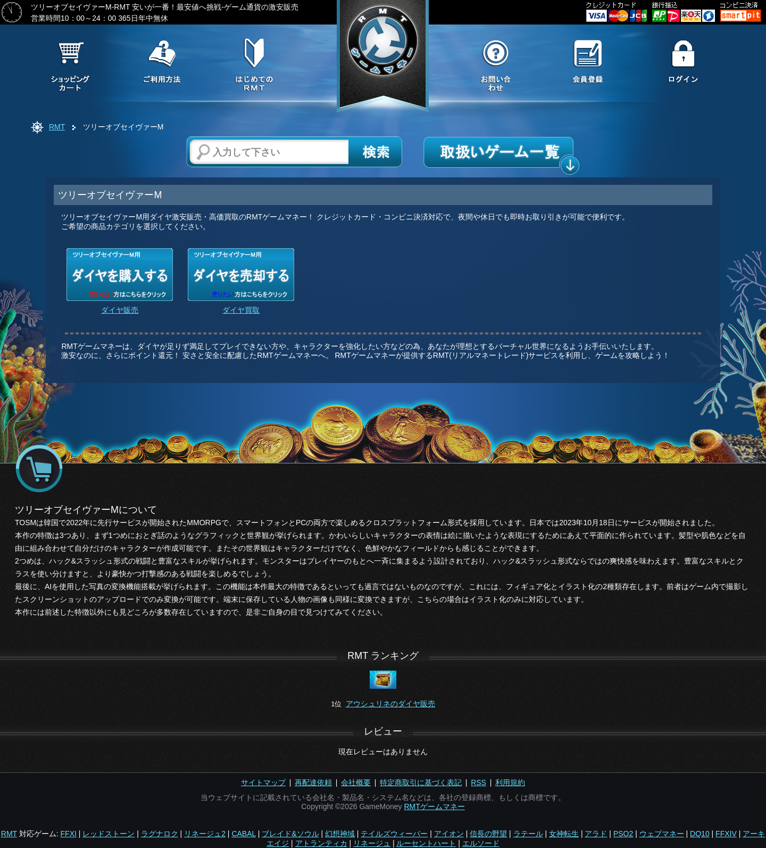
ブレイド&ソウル (290, 833)
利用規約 (510, 782)
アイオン (449, 833)
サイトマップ (263, 782)
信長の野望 (488, 833)
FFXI (69, 833)
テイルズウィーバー (394, 833)
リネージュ (371, 843)
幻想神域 (340, 833)
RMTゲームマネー (434, 806)
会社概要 (356, 782)
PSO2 (623, 833)
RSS (478, 782)
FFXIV (726, 833)
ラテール (528, 833)
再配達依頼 (313, 782)
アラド (596, 833)
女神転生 (564, 833)
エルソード (480, 843)
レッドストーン (108, 833)
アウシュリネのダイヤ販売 (390, 703)
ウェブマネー (661, 833)
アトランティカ (321, 843)
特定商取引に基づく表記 (421, 782)
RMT (57, 127)
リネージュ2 (205, 833)
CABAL (243, 833)
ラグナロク (159, 833)
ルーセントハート (426, 843)
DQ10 (700, 833)
